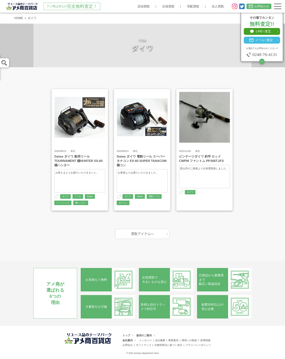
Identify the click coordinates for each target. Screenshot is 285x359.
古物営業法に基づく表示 (168, 345)
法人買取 (218, 6)
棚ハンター (80, 202)
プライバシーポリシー (198, 345)
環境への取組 (189, 340)
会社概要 (160, 340)
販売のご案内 (144, 335)
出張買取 (168, 6)
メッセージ (145, 340)
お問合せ (128, 345)
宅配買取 (193, 6)
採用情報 (205, 340)
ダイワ (65, 196)
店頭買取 (143, 6)
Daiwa (90, 196)
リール (78, 196)
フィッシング (62, 202)
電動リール (154, 196)
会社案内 (128, 340)
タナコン (123, 202)
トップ (126, 335)
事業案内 (173, 340)
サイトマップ (143, 345)
